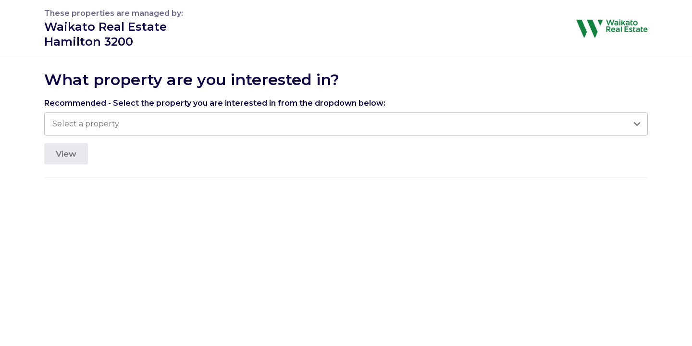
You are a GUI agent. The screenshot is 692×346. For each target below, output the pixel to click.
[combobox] (340, 123)
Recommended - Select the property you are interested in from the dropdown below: (214, 103)
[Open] (637, 123)
